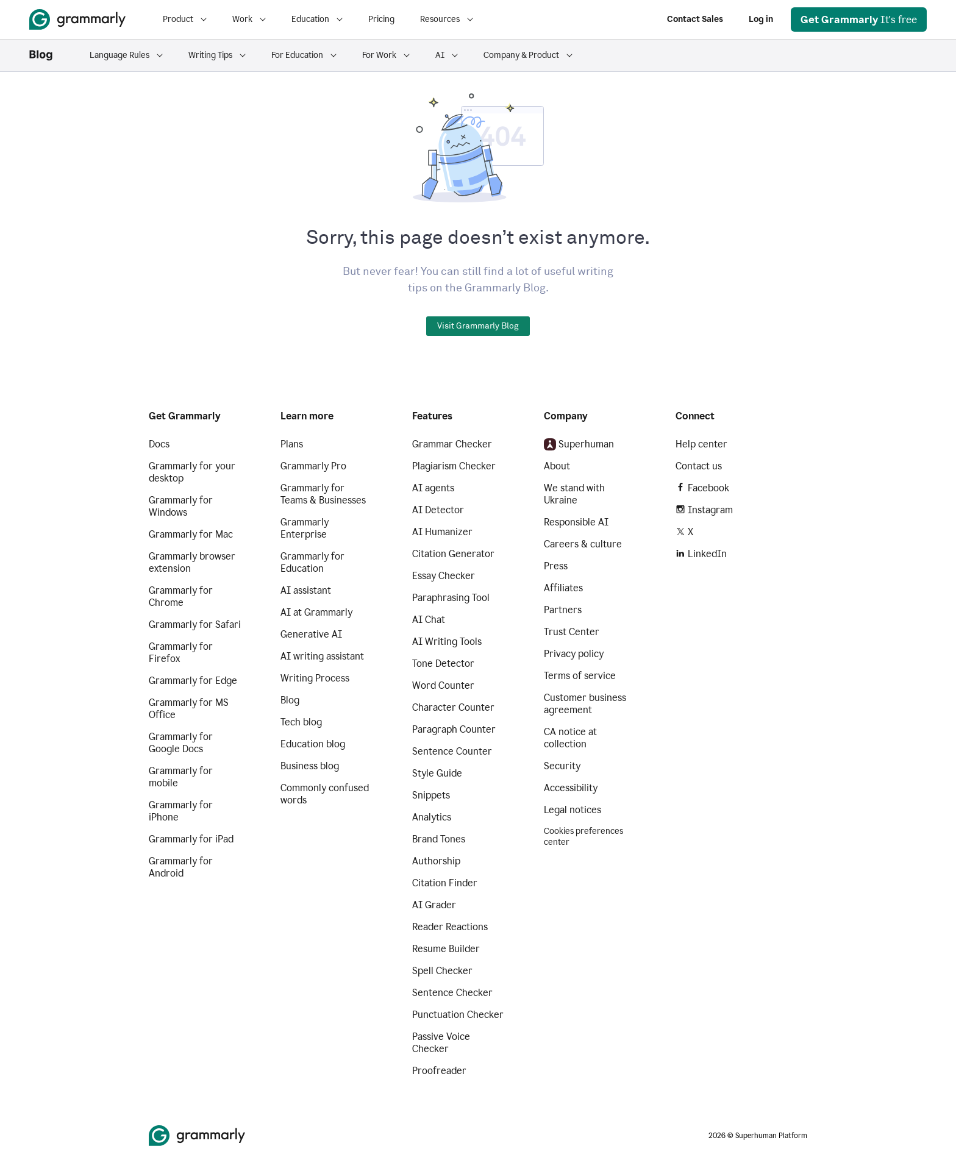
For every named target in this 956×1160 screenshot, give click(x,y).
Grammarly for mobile (181, 777)
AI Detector (438, 510)
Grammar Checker (452, 444)
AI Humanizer (442, 532)
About (557, 466)
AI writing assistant (322, 656)
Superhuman (579, 444)
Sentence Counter (452, 751)
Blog (289, 700)
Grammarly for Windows (181, 506)
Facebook (702, 488)
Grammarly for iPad (191, 839)
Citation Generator (453, 554)
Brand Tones (438, 839)
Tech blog (301, 722)
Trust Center (571, 632)
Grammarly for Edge (193, 680)
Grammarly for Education (312, 562)
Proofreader (439, 1070)
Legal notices (572, 810)
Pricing (381, 19)
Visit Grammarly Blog (478, 326)
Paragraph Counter (454, 729)
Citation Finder (444, 883)
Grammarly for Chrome (181, 596)
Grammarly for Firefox (181, 652)
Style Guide (437, 773)
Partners (563, 610)
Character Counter (453, 707)
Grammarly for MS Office (189, 709)
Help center (701, 444)
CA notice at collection (570, 738)
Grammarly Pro (313, 466)
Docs (159, 444)
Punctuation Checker (458, 1014)
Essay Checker (443, 576)
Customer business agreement (585, 704)
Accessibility (571, 788)
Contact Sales (695, 19)
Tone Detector (443, 663)
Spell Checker (442, 971)
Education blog (312, 744)
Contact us (699, 466)
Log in (761, 19)
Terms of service (580, 675)
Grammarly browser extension (192, 562)
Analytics (431, 817)
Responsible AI (576, 522)
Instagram (704, 510)
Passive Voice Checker (441, 1043)
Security (562, 766)
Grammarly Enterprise (304, 528)
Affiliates (563, 588)
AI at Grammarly (316, 612)
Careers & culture (583, 544)
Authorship (436, 861)
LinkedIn (701, 554)
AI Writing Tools (447, 641)
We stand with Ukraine (574, 494)
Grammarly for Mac (191, 534)
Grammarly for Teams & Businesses (323, 494)
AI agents (433, 488)
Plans (291, 444)
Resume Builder (446, 949)
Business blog (309, 766)
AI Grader (434, 905)
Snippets (431, 795)
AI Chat (428, 619)
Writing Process (314, 678)
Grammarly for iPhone (181, 811)
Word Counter (443, 685)
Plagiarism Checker (454, 466)
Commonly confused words (324, 794)
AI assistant (305, 590)
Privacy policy (574, 654)
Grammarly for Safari (195, 624)
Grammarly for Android (181, 867)
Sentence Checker (452, 992)
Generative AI (311, 634)
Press (556, 566)
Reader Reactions (450, 927)
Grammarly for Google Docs (181, 743)
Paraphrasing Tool (451, 597)
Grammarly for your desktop (192, 472)
